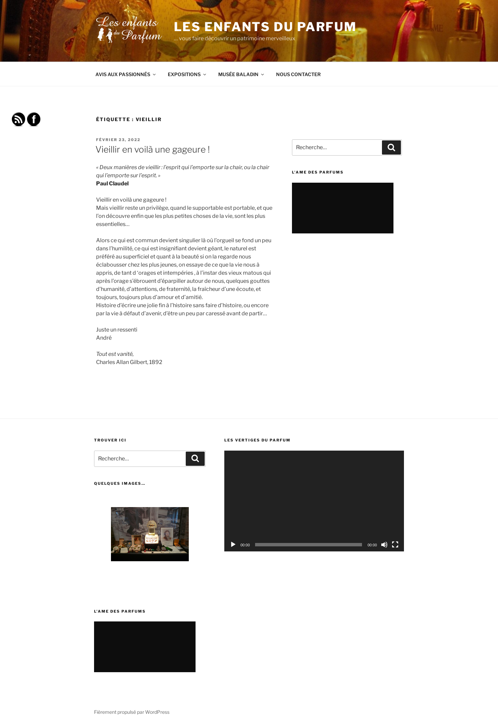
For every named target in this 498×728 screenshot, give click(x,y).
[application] (314, 501)
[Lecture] (233, 544)
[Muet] (384, 544)
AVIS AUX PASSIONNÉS (126, 74)
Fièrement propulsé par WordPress (131, 712)
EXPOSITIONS (187, 74)
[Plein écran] (395, 544)
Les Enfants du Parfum (265, 26)
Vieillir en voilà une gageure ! (152, 149)
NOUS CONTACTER (298, 74)
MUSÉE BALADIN (241, 74)
